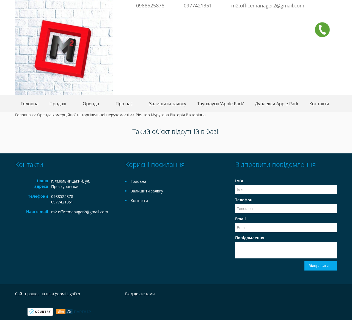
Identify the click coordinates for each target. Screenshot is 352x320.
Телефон (243, 199)
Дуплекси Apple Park (276, 104)
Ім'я (239, 180)
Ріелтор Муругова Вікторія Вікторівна (170, 114)
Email (240, 218)
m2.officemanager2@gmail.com (267, 5)
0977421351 (198, 5)
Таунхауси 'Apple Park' (220, 104)
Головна (29, 104)
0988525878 (150, 5)
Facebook (324, 5)
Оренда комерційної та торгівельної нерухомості (83, 114)
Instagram (332, 5)
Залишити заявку (167, 104)
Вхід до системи (140, 293)
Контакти (319, 104)
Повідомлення (249, 237)
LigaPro (73, 293)
